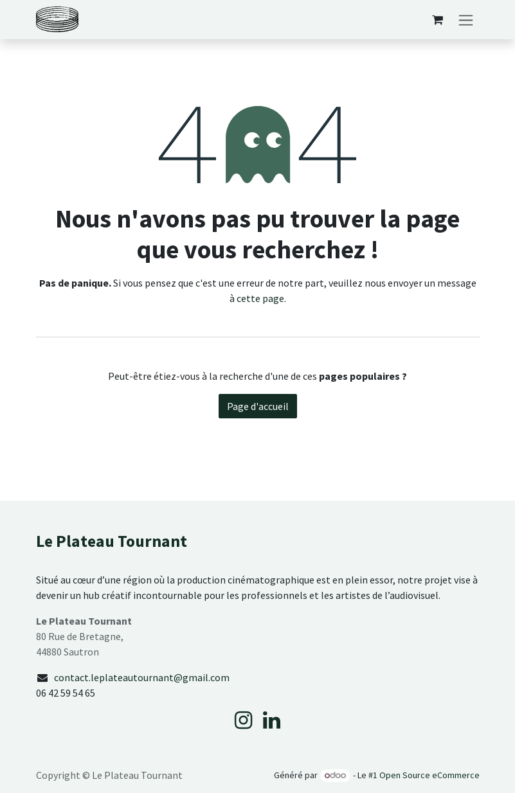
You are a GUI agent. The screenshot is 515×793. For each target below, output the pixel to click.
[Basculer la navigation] (466, 19)
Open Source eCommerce (429, 775)
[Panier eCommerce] (438, 20)
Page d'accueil (258, 406)
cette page (260, 298)
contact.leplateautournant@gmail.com (142, 677)
